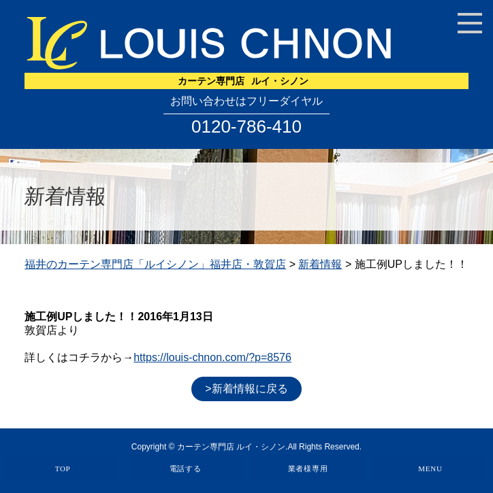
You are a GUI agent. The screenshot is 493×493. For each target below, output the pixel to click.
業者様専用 (308, 468)
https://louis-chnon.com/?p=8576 (212, 357)
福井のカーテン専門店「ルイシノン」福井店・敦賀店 (155, 264)
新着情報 (320, 264)
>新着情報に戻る (246, 388)
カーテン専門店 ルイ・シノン (231, 447)
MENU (430, 468)
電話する (186, 468)
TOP (63, 468)
